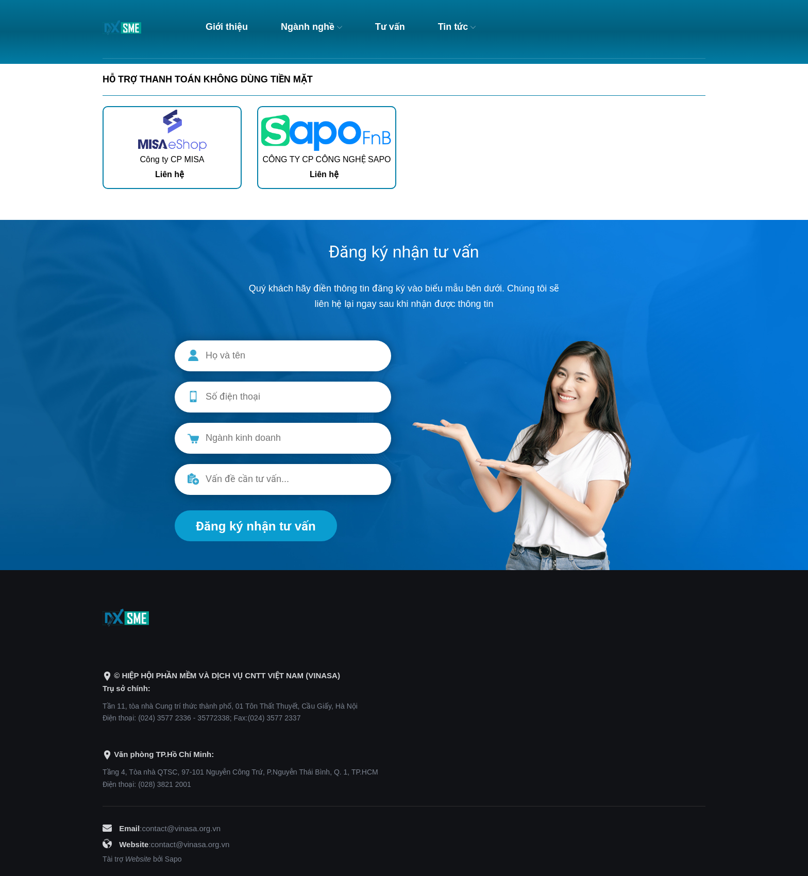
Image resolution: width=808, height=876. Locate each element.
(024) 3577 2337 (274, 718)
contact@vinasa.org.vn (181, 828)
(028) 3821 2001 (164, 784)
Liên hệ (169, 174)
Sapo (173, 859)
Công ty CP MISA (172, 159)
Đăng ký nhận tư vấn (256, 526)
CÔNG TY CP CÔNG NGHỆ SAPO (326, 159)
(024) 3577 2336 (164, 718)
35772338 (213, 718)
